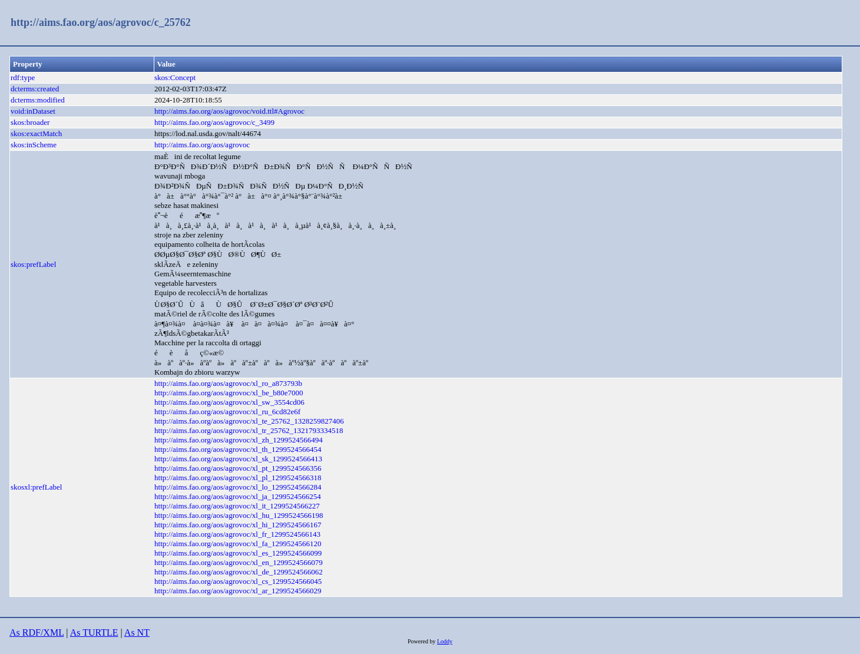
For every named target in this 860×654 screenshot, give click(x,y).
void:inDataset (33, 111)
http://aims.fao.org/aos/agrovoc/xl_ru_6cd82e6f (227, 411)
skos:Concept (175, 77)
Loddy (444, 641)
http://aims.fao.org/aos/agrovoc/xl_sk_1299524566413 (238, 458)
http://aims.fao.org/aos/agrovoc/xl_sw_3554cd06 (229, 402)
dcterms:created (35, 88)
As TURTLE (94, 632)
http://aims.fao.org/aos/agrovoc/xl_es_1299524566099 (238, 553)
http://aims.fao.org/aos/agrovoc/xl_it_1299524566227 (237, 505)
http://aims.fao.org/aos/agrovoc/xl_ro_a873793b (228, 383)
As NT (137, 632)
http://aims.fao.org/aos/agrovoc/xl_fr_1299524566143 (237, 534)
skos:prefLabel (33, 264)
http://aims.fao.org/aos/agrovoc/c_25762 (101, 22)
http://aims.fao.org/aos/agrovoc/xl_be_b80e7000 (228, 392)
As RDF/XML (36, 632)
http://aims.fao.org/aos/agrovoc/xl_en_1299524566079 (238, 562)
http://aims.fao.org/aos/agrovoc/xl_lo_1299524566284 (238, 487)
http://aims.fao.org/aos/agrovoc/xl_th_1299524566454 (238, 449)
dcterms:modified (38, 99)
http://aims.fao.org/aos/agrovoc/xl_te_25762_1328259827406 (249, 421)
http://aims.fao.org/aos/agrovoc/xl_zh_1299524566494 (238, 439)
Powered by (422, 641)
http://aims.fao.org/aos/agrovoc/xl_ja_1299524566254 (237, 496)
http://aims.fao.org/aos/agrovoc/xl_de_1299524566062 (238, 571)
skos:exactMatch (36, 133)
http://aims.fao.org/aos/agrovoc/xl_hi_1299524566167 (238, 524)
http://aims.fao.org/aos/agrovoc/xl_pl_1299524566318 (238, 477)
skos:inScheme (34, 144)
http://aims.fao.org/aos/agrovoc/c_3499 (214, 122)
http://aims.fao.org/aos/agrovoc (202, 144)
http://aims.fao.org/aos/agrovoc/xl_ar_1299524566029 (238, 590)
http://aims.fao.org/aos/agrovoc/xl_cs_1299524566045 (238, 581)
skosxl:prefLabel (36, 487)
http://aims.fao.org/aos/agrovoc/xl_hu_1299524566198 (238, 515)
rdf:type (23, 77)
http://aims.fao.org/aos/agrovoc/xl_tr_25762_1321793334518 (248, 430)
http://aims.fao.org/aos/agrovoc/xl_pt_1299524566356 (238, 468)
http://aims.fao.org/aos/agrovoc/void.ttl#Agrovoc (229, 111)
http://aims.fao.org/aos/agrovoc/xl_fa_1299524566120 (238, 543)
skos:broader (30, 122)
